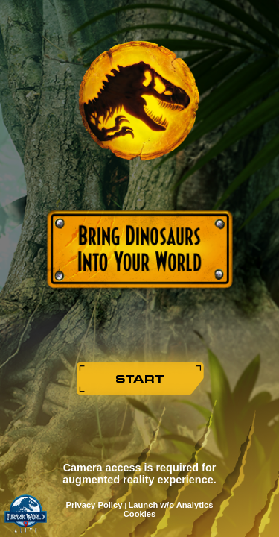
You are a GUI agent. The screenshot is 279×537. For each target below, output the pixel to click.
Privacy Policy (94, 504)
